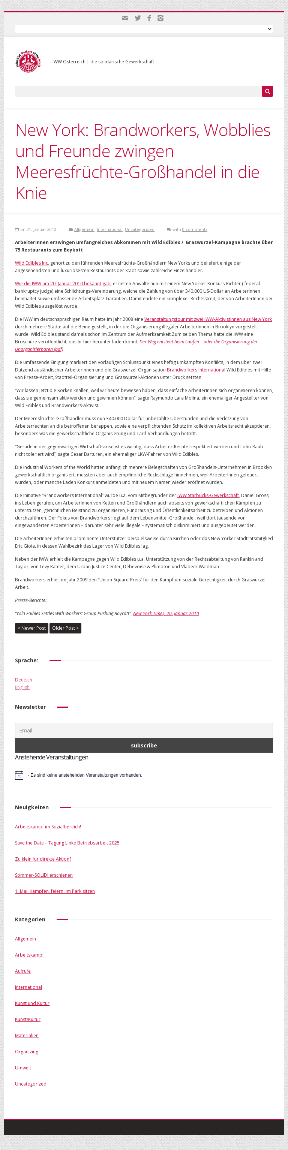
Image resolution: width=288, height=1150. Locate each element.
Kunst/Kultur (27, 1019)
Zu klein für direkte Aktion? (43, 859)
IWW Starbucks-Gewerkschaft (208, 495)
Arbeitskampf (29, 955)
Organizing (26, 1051)
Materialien (27, 1035)
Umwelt (23, 1068)
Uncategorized (139, 229)
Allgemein (84, 229)
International (110, 229)
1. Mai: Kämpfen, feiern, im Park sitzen (55, 891)
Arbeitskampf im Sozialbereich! (48, 827)
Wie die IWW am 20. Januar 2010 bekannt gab (63, 283)
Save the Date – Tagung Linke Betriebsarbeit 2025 (67, 843)
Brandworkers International (196, 370)
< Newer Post (32, 628)
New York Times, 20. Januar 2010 (166, 613)
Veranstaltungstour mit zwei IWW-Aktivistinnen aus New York (208, 319)
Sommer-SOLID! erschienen (44, 875)
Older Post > (65, 628)
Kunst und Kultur (32, 1003)
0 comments (194, 229)
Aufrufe (23, 971)
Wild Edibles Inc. (32, 263)
